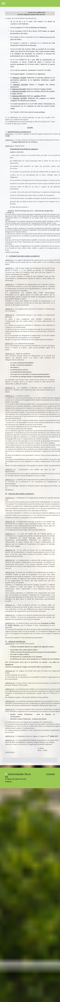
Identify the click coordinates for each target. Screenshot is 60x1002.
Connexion (50, 774)
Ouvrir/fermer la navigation (30, 3)
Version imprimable (14, 774)
